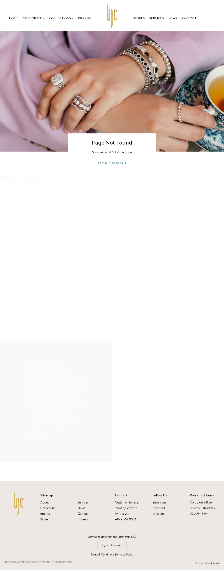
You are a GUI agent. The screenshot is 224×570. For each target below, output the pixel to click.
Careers (83, 519)
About (44, 502)
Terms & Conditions (103, 554)
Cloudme (216, 563)
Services (156, 18)
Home (13, 18)
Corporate (34, 18)
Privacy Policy (124, 554)
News (173, 18)
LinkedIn (158, 514)
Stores (139, 18)
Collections (61, 18)
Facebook (159, 508)
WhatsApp (122, 514)
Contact (189, 18)
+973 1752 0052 (125, 519)
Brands (84, 18)
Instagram (159, 502)
